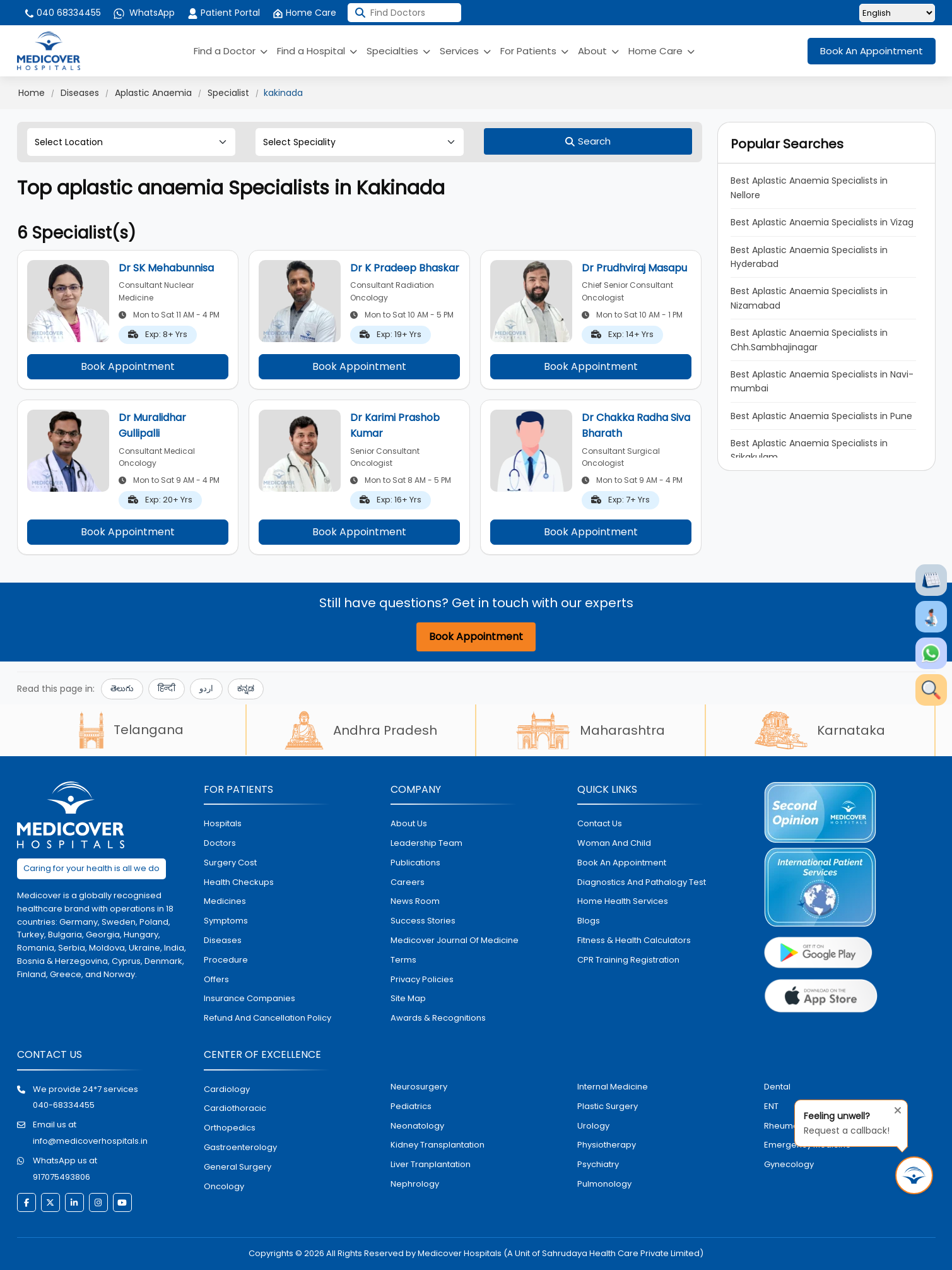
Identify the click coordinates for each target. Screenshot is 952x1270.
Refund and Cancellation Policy (267, 1018)
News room (415, 901)
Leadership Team (426, 843)
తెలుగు (122, 688)
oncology (224, 1186)
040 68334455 (62, 12)
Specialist (228, 92)
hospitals (223, 823)
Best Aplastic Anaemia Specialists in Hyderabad (809, 257)
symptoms (226, 921)
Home (31, 92)
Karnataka (820, 730)
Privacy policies (422, 979)
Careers (408, 882)
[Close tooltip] (894, 1108)
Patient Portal (223, 12)
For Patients (534, 50)
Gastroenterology (240, 1147)
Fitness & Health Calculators (634, 940)
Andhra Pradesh (361, 730)
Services (465, 50)
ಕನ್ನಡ (245, 688)
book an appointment (621, 863)
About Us (409, 823)
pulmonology (604, 1184)
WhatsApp (144, 12)
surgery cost (230, 863)
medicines (225, 901)
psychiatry (598, 1164)
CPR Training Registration (628, 960)
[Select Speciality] (360, 142)
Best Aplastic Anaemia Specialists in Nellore (809, 187)
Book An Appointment (871, 50)
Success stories (423, 921)
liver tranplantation (431, 1164)
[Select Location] (131, 142)
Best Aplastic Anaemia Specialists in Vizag (822, 222)
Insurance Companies (249, 998)
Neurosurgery (419, 1087)
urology (593, 1126)
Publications (415, 863)
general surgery (237, 1167)
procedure (226, 960)
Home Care (304, 12)
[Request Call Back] (914, 1175)
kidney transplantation (438, 1145)
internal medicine (612, 1087)
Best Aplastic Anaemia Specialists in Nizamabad (809, 298)
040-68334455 (64, 1105)
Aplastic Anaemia (153, 92)
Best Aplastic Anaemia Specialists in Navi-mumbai (822, 381)
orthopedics (230, 1128)
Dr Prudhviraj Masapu (634, 268)
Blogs (588, 921)
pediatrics (411, 1106)
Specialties (398, 50)
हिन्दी (166, 688)
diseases (223, 940)
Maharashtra (590, 730)
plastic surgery (607, 1106)
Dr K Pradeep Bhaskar (404, 268)
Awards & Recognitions (438, 1018)
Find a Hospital (317, 50)
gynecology (789, 1164)
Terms (403, 960)
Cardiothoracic (235, 1108)
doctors (220, 843)
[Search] (588, 141)
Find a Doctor (230, 50)
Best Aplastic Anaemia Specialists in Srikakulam (809, 450)
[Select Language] (897, 13)
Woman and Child (614, 843)
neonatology (417, 1126)
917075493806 (61, 1177)
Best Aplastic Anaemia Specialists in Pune (821, 416)
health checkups (239, 882)
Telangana (131, 730)
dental (777, 1087)
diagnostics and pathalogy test (641, 882)
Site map (408, 998)
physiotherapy (606, 1145)
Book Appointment (128, 366)
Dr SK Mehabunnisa (166, 268)
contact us (599, 823)
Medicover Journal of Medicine (455, 940)
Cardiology (227, 1089)
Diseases (80, 92)
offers (216, 979)
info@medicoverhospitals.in (90, 1141)
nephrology (415, 1184)
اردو (206, 688)
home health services (622, 901)
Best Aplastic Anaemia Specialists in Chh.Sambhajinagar (809, 339)
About (598, 50)
